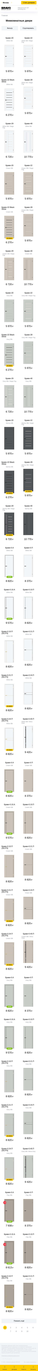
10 (27, 1331)
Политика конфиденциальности (10, 1355)
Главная (5, 15)
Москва (6, 3)
